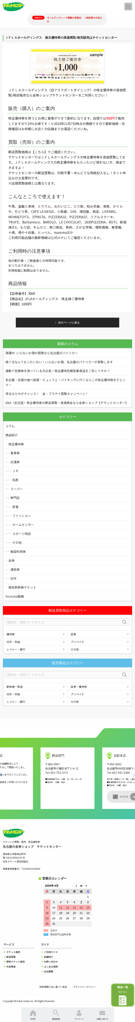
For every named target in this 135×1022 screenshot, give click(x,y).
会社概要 (48, 971)
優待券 (11, 634)
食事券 (15, 453)
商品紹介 (11, 435)
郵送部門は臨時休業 (60, 934)
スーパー (16, 488)
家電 (15, 506)
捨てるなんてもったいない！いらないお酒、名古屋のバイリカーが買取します (59, 362)
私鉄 (15, 479)
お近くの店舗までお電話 (52, 128)
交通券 (15, 462)
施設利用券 (18, 551)
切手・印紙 (13, 642)
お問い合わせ (51, 961)
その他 (17, 542)
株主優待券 (16, 444)
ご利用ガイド (51, 952)
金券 (11, 560)
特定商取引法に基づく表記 (53, 986)
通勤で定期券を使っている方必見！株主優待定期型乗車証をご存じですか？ (57, 370)
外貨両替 (11, 966)
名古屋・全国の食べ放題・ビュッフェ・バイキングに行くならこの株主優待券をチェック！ (65, 382)
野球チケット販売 (15, 961)
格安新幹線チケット (22, 587)
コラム (10, 426)
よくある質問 (51, 966)
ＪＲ (15, 470)
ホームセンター (23, 524)
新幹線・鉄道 (15, 687)
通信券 (15, 569)
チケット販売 (13, 952)
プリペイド (77, 642)
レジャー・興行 (16, 649)
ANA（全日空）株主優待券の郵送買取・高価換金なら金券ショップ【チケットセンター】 (66, 402)
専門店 (15, 497)
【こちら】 (39, 151)
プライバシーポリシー (84, 986)
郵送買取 (11, 956)
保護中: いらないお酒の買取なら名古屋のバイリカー (41, 353)
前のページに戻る (69, 322)
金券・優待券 (79, 687)
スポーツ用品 (21, 533)
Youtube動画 (14, 596)
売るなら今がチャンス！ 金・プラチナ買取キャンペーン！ (46, 393)
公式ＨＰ (57, 237)
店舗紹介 (48, 956)
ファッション (21, 515)
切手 (13, 578)
